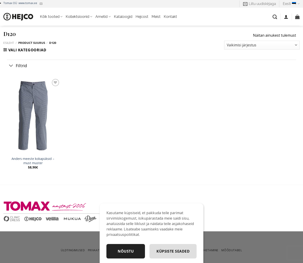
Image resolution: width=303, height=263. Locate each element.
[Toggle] (11, 66)
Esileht (8, 43)
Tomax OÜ (20, 3)
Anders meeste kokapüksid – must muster (32, 161)
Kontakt (170, 16)
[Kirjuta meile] (41, 3)
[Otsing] (275, 17)
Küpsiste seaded (173, 251)
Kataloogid (123, 16)
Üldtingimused (73, 250)
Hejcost (141, 16)
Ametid (102, 16)
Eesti (291, 4)
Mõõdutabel (231, 250)
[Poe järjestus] (262, 45)
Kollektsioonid (79, 16)
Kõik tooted (51, 16)
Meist (156, 16)
